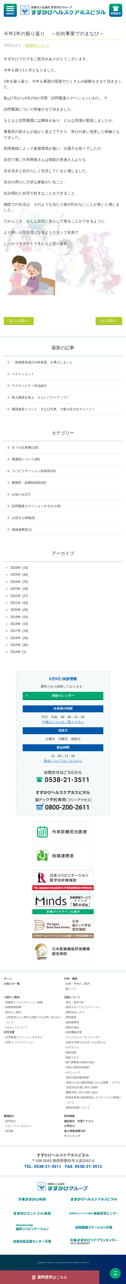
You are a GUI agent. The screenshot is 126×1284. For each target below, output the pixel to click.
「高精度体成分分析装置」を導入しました (42, 362)
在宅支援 (9, 1032)
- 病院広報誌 (71, 1027)
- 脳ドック (70, 988)
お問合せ (69, 1125)
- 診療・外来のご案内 (77, 983)
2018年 (19, 624)
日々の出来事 (25, 447)
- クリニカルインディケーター (82, 1037)
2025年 (19, 574)
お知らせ (21, 494)
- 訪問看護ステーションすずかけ (23, 1037)
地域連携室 (22, 529)
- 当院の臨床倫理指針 (77, 1077)
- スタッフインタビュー (18, 1125)
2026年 (19, 568)
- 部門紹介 (10, 1121)
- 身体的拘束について (77, 1107)
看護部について (37, 45)
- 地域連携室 (71, 1022)
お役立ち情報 (23, 518)
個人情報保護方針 (74, 1130)
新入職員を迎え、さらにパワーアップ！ (40, 397)
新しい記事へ (18, 321)
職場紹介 (9, 1116)
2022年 (19, 596)
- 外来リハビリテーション (19, 1042)
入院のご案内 (12, 997)
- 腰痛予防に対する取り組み (81, 1092)
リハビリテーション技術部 (34, 471)
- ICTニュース (72, 1072)
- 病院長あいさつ (74, 1012)
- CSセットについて (16, 1027)
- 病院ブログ (71, 1057)
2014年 (18, 652)
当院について (72, 997)
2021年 (19, 603)
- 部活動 (8, 1130)
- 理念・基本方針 (74, 1002)
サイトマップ (72, 1136)
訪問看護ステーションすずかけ (36, 506)
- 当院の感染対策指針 (77, 1067)
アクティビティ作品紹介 (29, 386)
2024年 (19, 582)
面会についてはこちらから (63, 761)
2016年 (19, 638)
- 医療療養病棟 (12, 1007)
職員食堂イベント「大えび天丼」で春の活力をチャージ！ (53, 409)
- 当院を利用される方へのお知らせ (85, 1042)
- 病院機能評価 (73, 1032)
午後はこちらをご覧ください (63, 722)
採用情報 (69, 1116)
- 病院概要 (70, 1017)
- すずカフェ (71, 1047)
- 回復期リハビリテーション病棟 (23, 1002)
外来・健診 (70, 978)
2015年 (19, 645)
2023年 (19, 589)
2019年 (19, 617)
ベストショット (23, 374)
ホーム (8, 978)
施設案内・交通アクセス (78, 1121)
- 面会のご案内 (12, 1012)
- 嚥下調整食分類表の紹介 (79, 1062)
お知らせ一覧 (12, 983)
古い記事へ (109, 321)
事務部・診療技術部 (29, 483)
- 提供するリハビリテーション (82, 1007)
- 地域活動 (70, 1052)
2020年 (19, 610)
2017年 (19, 631)
